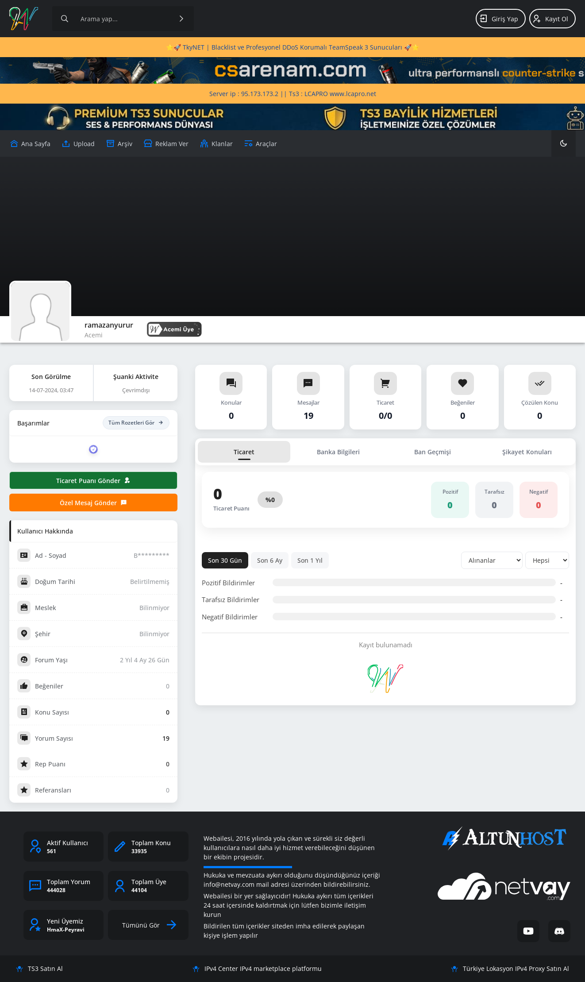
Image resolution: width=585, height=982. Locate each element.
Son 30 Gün (225, 560)
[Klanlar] (216, 143)
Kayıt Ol (550, 18)
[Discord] (559, 931)
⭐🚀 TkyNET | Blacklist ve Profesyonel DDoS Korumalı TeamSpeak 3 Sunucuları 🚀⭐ (292, 47)
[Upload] (29, 143)
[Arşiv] (119, 143)
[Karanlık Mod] (563, 143)
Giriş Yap (498, 18)
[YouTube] (528, 931)
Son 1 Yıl (310, 560)
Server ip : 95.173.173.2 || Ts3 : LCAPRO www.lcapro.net (292, 93)
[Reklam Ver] (166, 143)
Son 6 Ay (269, 560)
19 (165, 738)
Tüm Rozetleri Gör (136, 423)
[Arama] (64, 18)
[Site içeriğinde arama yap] (123, 18)
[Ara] (181, 18)
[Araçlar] (260, 143)
